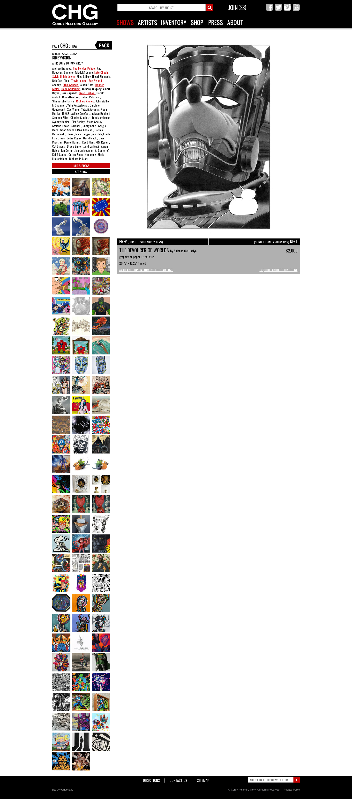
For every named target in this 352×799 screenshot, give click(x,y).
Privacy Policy (292, 789)
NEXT (276, 242)
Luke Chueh (101, 72)
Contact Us (178, 779)
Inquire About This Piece (279, 270)
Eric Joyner (69, 76)
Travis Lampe (79, 81)
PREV (141, 242)
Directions (151, 779)
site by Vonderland (63, 789)
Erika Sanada (71, 85)
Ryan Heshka (87, 93)
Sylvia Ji (57, 76)
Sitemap (203, 779)
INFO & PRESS (81, 165)
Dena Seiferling (70, 89)
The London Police (84, 68)
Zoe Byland (96, 81)
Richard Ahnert (85, 101)
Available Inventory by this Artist (146, 270)
